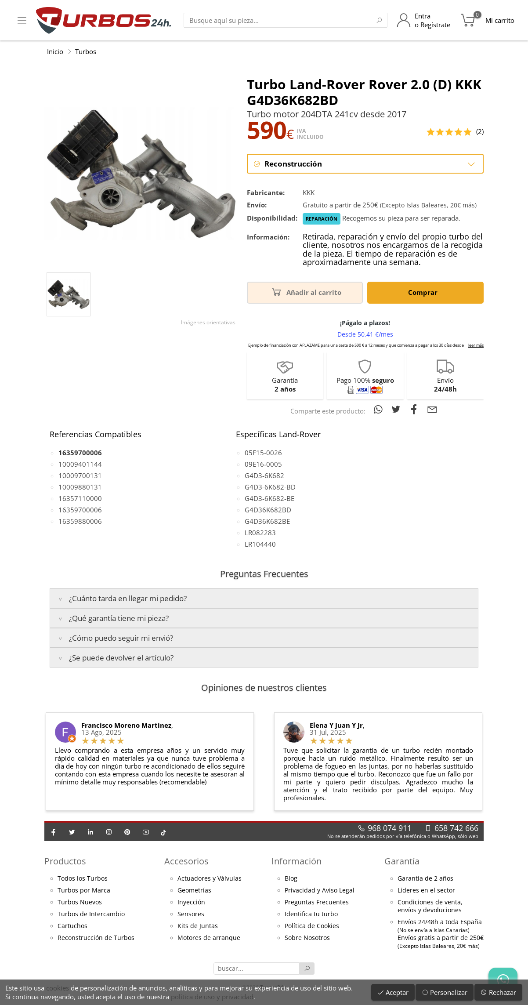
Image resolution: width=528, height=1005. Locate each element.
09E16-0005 (263, 464)
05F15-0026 (263, 452)
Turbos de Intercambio (91, 914)
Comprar (424, 292)
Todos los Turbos (83, 878)
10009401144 (80, 464)
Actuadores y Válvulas (209, 878)
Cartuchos (72, 926)
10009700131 (80, 475)
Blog (291, 878)
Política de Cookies (312, 926)
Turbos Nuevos (80, 902)
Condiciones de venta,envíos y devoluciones (430, 906)
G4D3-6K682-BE (269, 498)
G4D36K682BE (267, 521)
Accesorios (186, 861)
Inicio (55, 51)
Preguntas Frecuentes (317, 902)
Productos (65, 861)
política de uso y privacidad (212, 996)
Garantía (402, 861)
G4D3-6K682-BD (270, 487)
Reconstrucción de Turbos (96, 938)
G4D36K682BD (268, 509)
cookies (57, 987)
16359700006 (80, 509)
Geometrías (194, 890)
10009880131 (80, 487)
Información (296, 861)
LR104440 (260, 544)
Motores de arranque (208, 938)
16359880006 (80, 521)
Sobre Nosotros (307, 938)
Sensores (190, 914)
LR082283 (260, 532)
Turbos (85, 51)
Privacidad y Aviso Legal (319, 890)
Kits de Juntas (197, 926)
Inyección (191, 902)
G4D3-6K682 (264, 475)
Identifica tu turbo (311, 914)
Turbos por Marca (84, 890)
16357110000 (80, 498)
